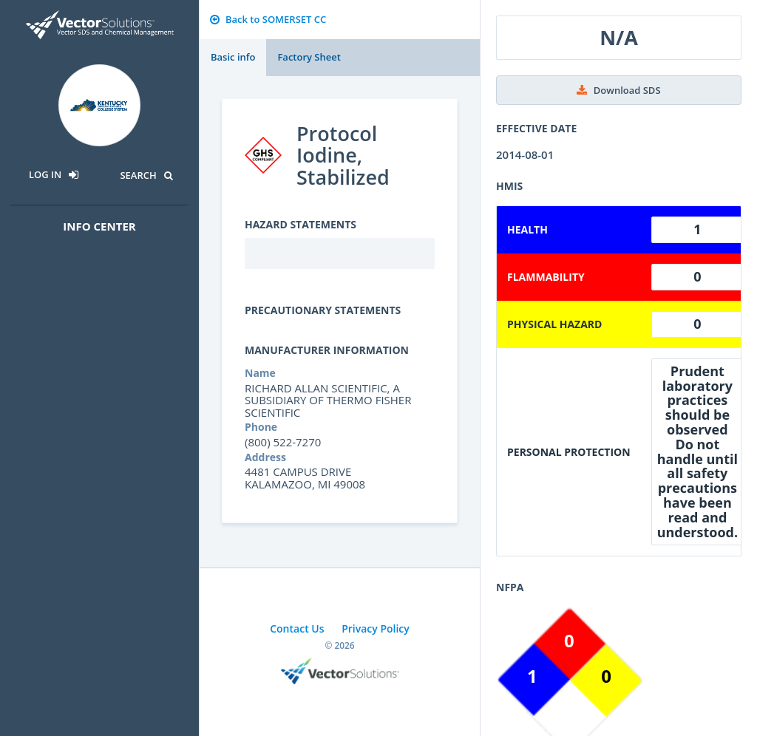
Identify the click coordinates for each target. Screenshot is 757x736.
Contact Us (297, 628)
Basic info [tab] (233, 57)
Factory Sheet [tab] (308, 57)
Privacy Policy (376, 628)
